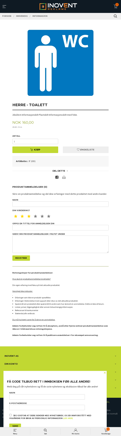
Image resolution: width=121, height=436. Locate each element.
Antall (16, 136)
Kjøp (35, 149)
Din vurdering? (21, 210)
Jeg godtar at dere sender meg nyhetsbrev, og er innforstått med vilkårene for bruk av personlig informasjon (50, 416)
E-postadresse (47, 406)
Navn (60, 203)
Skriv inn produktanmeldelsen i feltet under (60, 243)
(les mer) (68, 418)
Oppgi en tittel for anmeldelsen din (60, 226)
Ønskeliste (85, 149)
